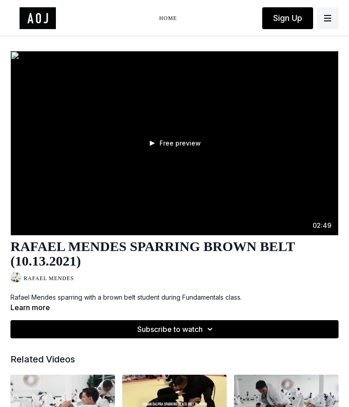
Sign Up (287, 18)
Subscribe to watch (176, 329)
